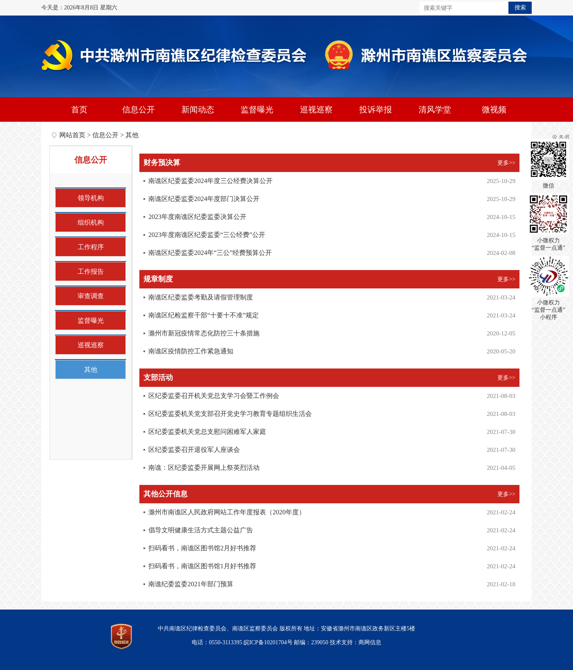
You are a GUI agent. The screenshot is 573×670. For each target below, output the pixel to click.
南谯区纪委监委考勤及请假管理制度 (200, 297)
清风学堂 (435, 109)
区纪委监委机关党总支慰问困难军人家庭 (207, 431)
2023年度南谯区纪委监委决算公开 (197, 216)
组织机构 (91, 222)
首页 (79, 109)
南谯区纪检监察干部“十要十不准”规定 (203, 315)
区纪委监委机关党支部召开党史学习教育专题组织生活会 (230, 413)
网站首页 (72, 135)
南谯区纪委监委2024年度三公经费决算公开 (210, 180)
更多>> (506, 163)
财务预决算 (161, 163)
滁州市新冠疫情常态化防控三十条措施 (204, 333)
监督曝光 (257, 109)
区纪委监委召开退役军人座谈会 (194, 449)
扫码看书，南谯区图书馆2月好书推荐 (202, 548)
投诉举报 (375, 109)
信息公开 (138, 109)
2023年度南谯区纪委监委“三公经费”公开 (206, 234)
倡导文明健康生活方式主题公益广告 (200, 530)
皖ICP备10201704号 (268, 642)
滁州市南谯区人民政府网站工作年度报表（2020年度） (226, 512)
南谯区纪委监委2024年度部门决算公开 (204, 198)
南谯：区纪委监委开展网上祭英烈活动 (204, 467)
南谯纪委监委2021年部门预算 (190, 584)
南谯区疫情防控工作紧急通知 (190, 351)
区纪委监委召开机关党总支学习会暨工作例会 (213, 395)
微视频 (494, 109)
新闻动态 (197, 109)
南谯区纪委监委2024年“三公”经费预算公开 (210, 252)
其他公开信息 (165, 494)
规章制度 (158, 279)
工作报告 (91, 271)
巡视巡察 (316, 109)
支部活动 (158, 377)
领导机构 (91, 197)
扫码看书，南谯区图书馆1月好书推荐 (202, 566)
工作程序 (91, 246)
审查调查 (91, 296)
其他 (132, 135)
